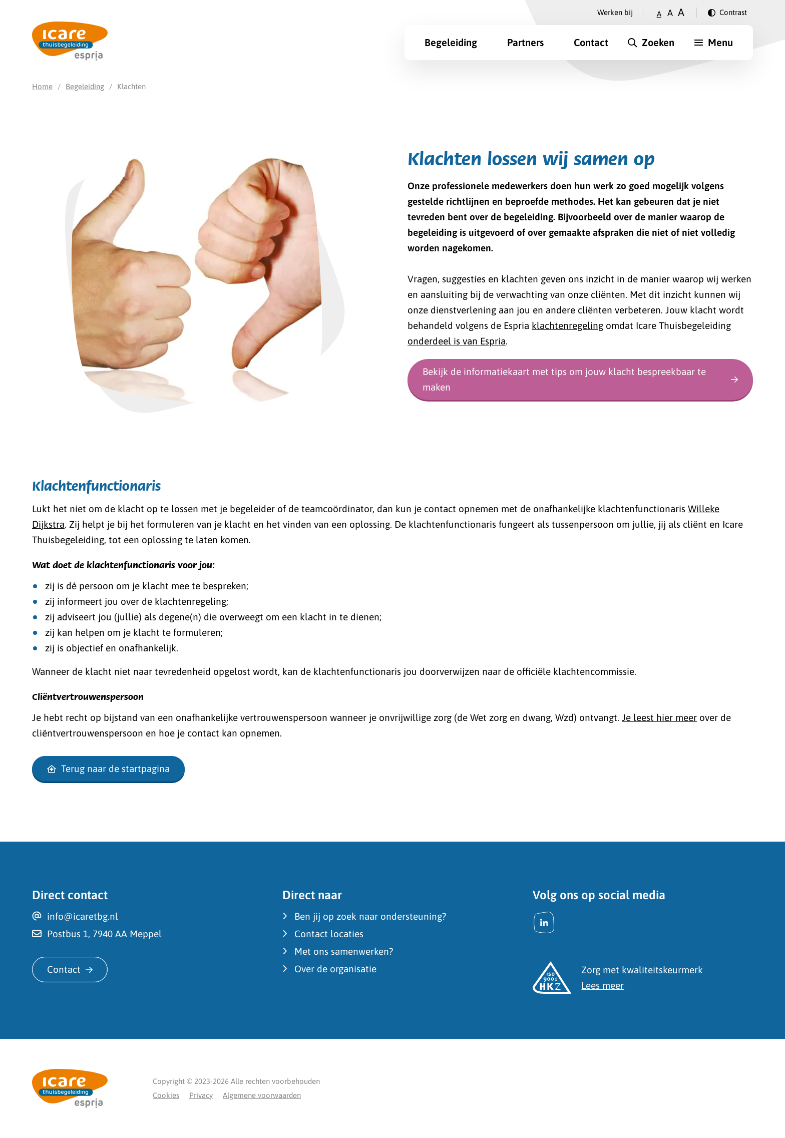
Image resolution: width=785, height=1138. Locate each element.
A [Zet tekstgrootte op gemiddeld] (670, 13)
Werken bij (615, 12)
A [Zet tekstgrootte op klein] (659, 14)
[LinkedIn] (544, 922)
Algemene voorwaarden (262, 1095)
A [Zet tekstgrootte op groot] (681, 12)
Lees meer (602, 985)
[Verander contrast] (727, 13)
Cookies (166, 1095)
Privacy (201, 1095)
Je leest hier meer (659, 717)
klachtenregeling (567, 325)
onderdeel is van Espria (457, 340)
